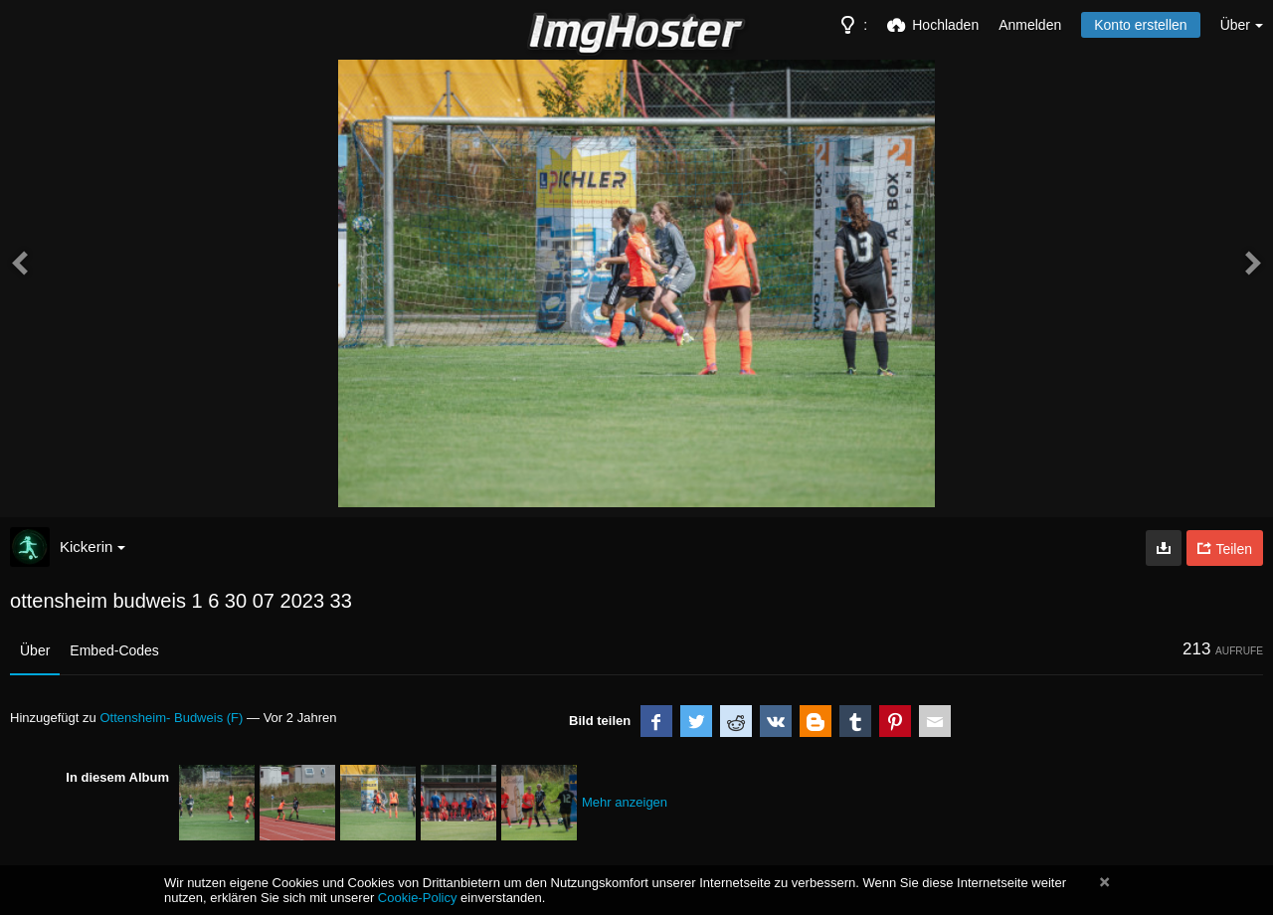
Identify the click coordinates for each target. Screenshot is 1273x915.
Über (35, 650)
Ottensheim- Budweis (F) (171, 717)
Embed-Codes (114, 650)
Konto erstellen (1140, 25)
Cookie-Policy (417, 897)
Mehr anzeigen (624, 802)
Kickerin (92, 546)
